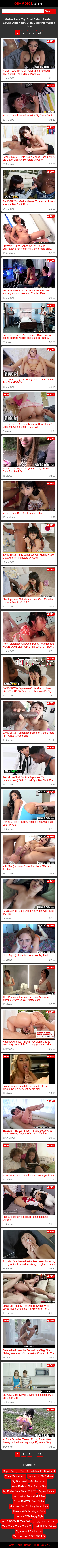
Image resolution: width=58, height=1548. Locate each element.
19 (39, 32)
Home (10, 1545)
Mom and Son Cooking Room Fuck (29, 1506)
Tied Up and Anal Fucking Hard (37, 1471)
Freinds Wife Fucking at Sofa (29, 1511)
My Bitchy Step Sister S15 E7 (19, 1491)
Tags (19, 1545)
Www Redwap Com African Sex (29, 1486)
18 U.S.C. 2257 (42, 1545)
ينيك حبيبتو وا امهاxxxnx (44, 1521)
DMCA (28, 1545)
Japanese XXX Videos (40, 1476)
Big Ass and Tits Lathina (29, 1531)
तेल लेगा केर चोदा (38, 1481)
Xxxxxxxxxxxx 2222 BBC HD (29, 1536)
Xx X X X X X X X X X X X (16, 1526)
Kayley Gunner (46, 1491)
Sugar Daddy (10, 1471)
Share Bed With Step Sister (29, 1501)
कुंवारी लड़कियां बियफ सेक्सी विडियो (29, 1496)
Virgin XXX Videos (15, 1476)
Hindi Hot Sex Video (45, 1526)
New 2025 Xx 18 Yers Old (15, 1521)
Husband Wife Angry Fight (29, 1516)
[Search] (23, 11)
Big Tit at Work (20, 1481)
